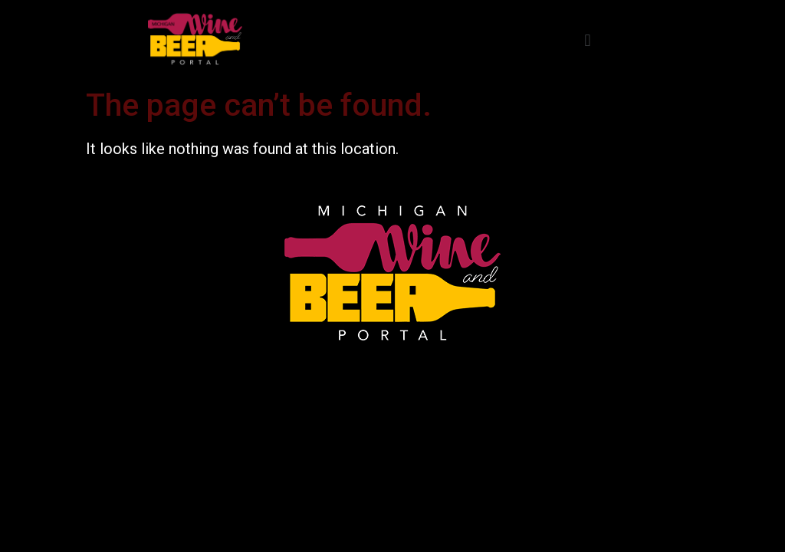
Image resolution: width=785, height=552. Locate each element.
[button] (587, 40)
